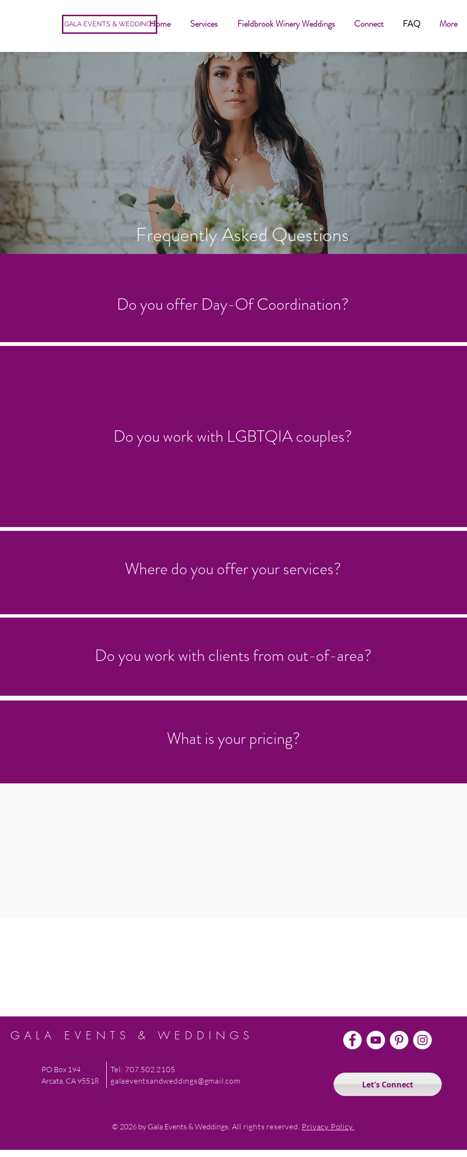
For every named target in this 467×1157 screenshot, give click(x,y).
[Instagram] (422, 1040)
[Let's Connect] (388, 1084)
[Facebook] (352, 1040)
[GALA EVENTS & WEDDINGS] (109, 24)
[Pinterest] (399, 1040)
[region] (233, 163)
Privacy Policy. (328, 1126)
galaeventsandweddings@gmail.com (176, 1081)
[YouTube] (375, 1040)
